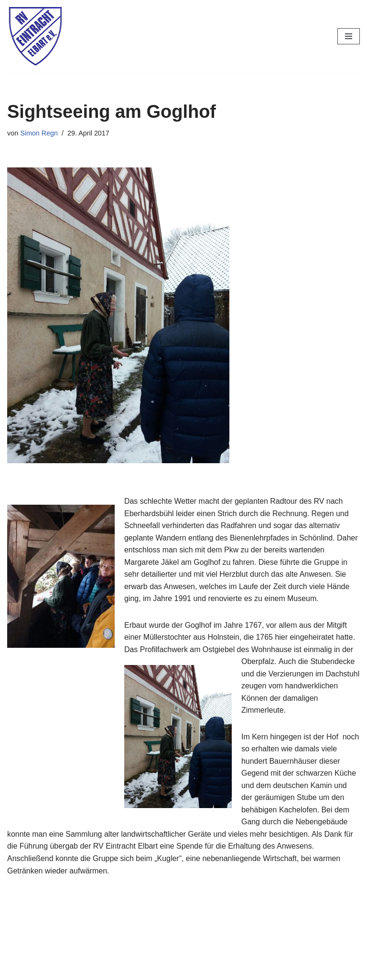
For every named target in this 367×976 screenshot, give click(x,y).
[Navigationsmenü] (348, 36)
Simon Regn (39, 133)
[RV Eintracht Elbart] (36, 36)
